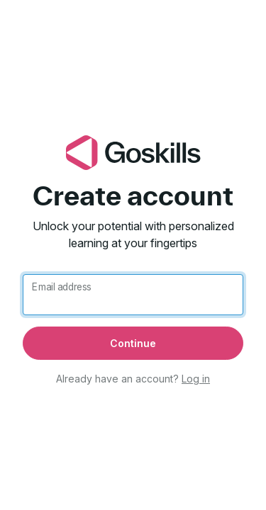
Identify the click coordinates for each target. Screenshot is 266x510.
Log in (196, 379)
